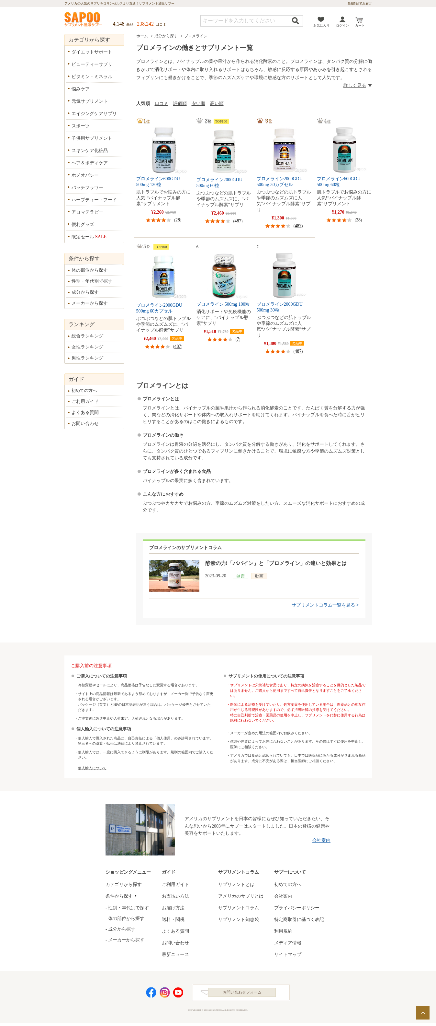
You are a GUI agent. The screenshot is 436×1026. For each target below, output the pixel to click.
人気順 (143, 103)
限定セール (89, 236)
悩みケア (81, 89)
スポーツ (81, 126)
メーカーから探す (90, 303)
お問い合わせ (85, 423)
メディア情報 (287, 942)
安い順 (198, 103)
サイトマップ (287, 954)
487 (238, 220)
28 (177, 220)
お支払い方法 (175, 896)
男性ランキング (87, 358)
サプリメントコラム (238, 907)
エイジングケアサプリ (94, 113)
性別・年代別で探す (92, 281)
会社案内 (321, 840)
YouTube (178, 994)
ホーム (142, 36)
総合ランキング (87, 336)
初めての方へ (84, 390)
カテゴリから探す (124, 884)
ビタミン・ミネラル (92, 76)
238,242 (145, 24)
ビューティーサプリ (92, 64)
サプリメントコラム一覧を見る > (325, 605)
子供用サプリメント (92, 138)
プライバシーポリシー (296, 907)
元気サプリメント (90, 101)
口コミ (161, 103)
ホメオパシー (85, 175)
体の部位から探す (90, 270)
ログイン (342, 25)
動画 (259, 576)
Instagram (165, 994)
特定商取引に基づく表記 (299, 919)
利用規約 (283, 931)
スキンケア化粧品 (90, 150)
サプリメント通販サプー (83, 20)
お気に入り (321, 25)
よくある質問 (85, 412)
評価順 (180, 103)
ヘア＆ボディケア (90, 162)
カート (360, 25)
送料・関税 (173, 919)
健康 (240, 576)
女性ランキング (87, 347)
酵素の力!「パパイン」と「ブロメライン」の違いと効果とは (276, 563)
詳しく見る (354, 85)
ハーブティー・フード (94, 199)
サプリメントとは (236, 884)
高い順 (217, 103)
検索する (295, 20)
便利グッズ (83, 224)
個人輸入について (92, 768)
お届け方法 (173, 907)
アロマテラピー (87, 212)
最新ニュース (175, 954)
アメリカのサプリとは (240, 896)
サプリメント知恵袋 (238, 919)
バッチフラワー (87, 187)
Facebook (151, 994)
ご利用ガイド (85, 401)
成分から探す (166, 36)
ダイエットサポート (92, 52)
